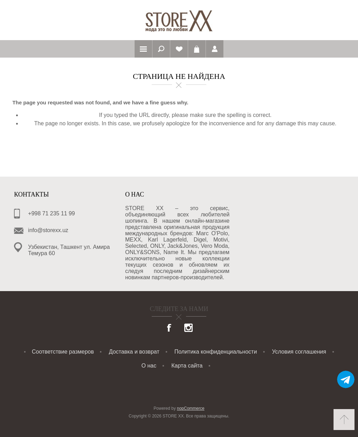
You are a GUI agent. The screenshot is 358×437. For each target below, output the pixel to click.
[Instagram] (188, 328)
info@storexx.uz (48, 230)
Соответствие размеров (63, 352)
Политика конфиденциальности (215, 352)
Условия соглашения (299, 352)
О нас (149, 366)
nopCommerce (191, 408)
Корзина (197, 49)
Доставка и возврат (134, 352)
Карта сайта (186, 366)
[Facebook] (169, 328)
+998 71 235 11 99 (51, 213)
